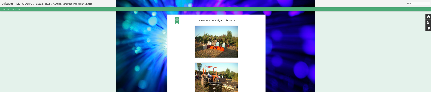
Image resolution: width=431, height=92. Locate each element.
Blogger (233, 90)
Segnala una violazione (241, 90)
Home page (16, 9)
